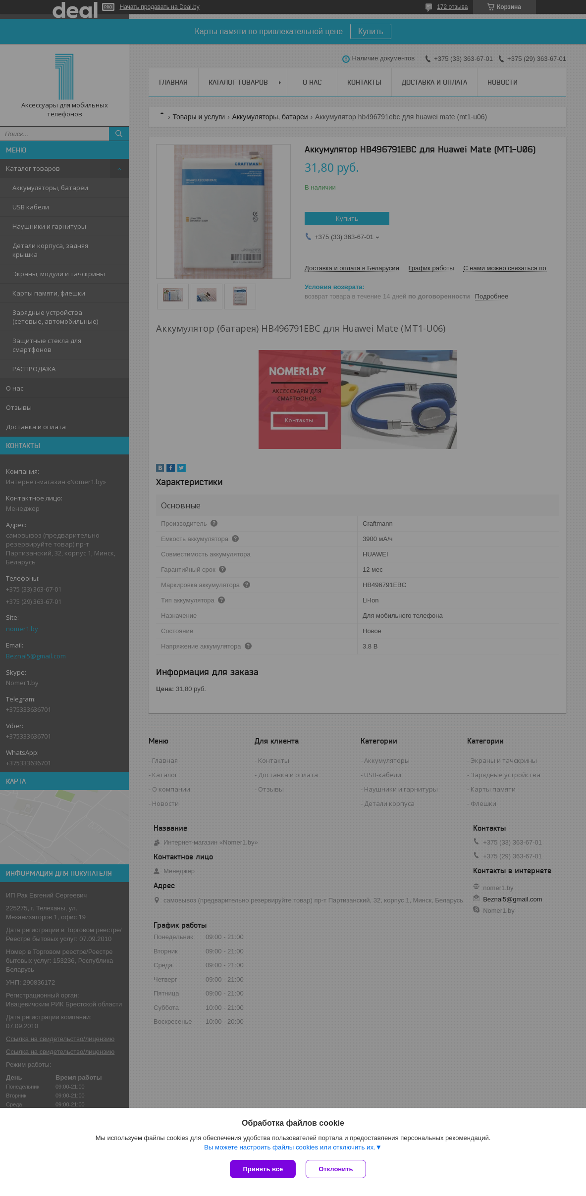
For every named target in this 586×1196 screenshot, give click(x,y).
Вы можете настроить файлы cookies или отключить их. (289, 1147)
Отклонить (336, 1169)
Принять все (263, 1169)
